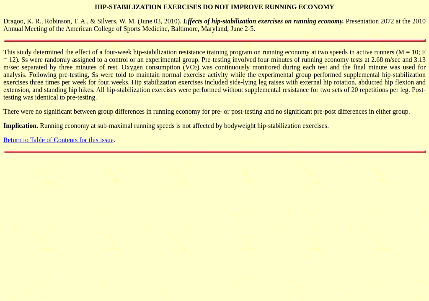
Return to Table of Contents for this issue (58, 139)
